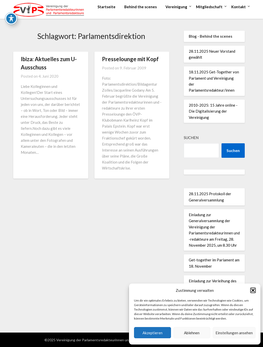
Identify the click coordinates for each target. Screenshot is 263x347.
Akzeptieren (152, 333)
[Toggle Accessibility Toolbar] (11, 7)
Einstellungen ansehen (234, 333)
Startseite (107, 6)
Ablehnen (192, 333)
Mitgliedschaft (209, 6)
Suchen (191, 137)
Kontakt (238, 6)
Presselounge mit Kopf (130, 59)
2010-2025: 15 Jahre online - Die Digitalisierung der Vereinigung (213, 111)
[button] (253, 290)
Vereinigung (176, 6)
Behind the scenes (140, 6)
